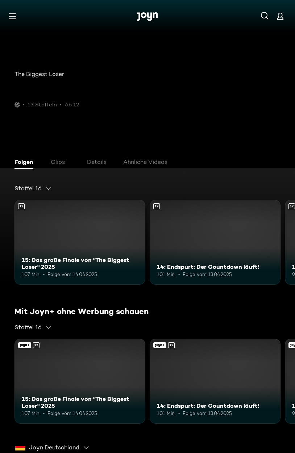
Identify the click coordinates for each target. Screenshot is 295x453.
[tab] (25, 162)
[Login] (280, 16)
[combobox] (33, 188)
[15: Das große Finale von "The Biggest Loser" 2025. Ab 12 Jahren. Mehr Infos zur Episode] (79, 242)
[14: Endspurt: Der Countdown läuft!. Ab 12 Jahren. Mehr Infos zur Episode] (215, 242)
